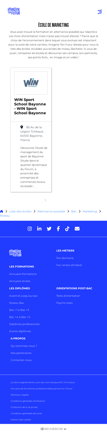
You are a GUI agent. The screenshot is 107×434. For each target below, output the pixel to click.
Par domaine (65, 258)
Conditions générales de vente (26, 413)
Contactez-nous (21, 360)
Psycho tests (64, 303)
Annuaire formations (22, 274)
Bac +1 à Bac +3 (19, 310)
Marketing (90, 211)
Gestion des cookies (21, 419)
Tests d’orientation (68, 295)
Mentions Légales (20, 394)
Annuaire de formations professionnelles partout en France (41, 388)
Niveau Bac (16, 303)
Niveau (5, 215)
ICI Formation (67, 382)
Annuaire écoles (19, 281)
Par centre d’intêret (69, 265)
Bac (74, 211)
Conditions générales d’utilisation (28, 401)
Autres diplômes (20, 331)
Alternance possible (51, 211)
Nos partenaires (21, 353)
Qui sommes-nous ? (24, 346)
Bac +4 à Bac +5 (19, 317)
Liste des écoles (20, 211)
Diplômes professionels (24, 324)
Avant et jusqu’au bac (23, 295)
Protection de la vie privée (24, 407)
